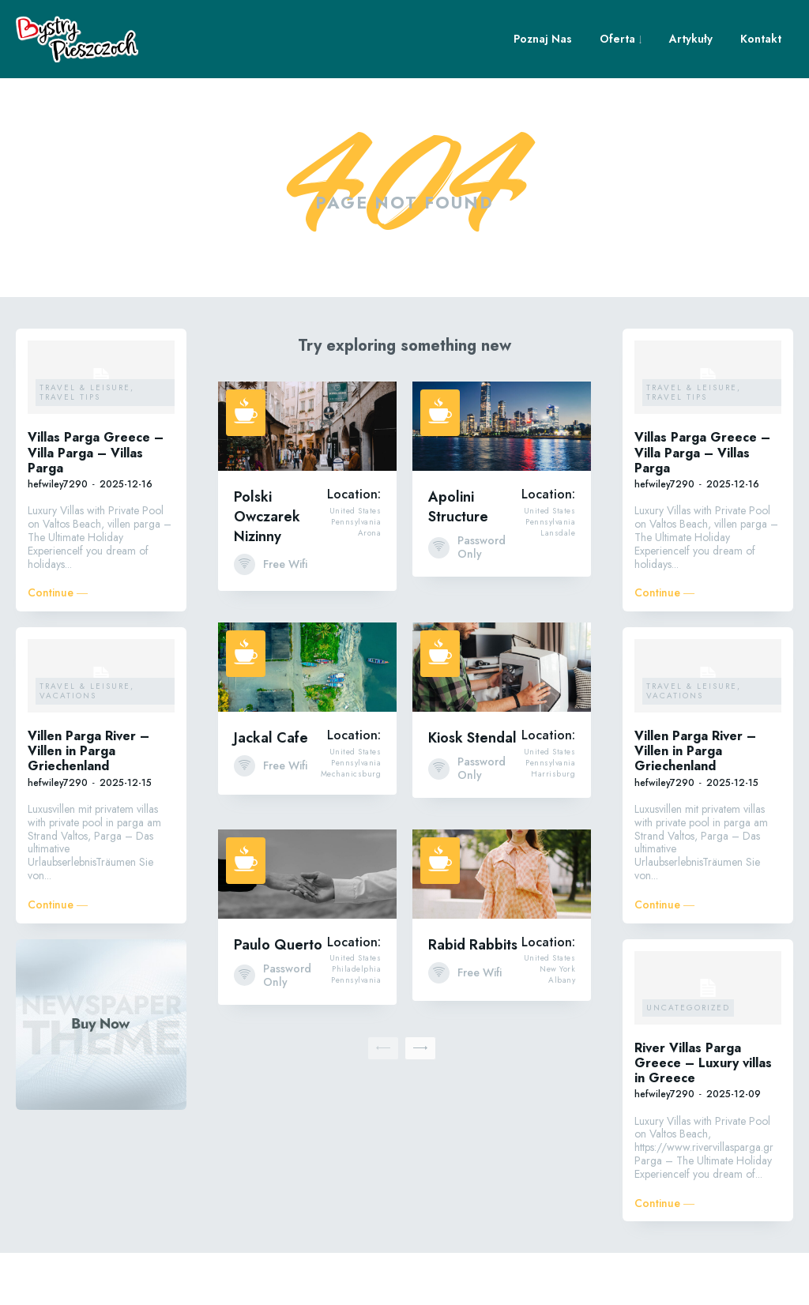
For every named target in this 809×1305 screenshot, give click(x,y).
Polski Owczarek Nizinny (267, 569)
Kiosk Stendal (472, 790)
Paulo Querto (278, 996)
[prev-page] (383, 1099)
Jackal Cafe (271, 790)
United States (355, 562)
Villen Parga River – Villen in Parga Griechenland (88, 802)
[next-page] (420, 1099)
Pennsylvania (356, 573)
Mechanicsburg (351, 825)
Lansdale (557, 584)
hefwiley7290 (58, 535)
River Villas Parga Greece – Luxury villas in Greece (703, 1114)
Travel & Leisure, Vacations (87, 742)
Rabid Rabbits (472, 996)
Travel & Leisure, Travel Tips (87, 444)
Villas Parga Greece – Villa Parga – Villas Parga (96, 504)
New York (557, 1020)
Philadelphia (356, 1020)
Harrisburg (553, 825)
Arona (370, 584)
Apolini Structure (458, 559)
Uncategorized (688, 1059)
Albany (561, 1031)
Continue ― (58, 645)
